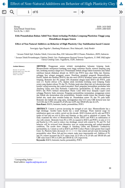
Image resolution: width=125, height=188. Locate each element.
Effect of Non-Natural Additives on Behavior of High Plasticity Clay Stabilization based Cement (67, 4)
